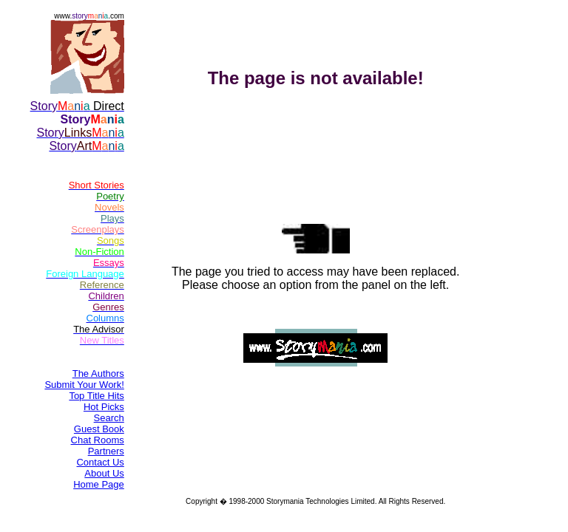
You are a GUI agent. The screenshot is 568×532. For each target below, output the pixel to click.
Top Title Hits (96, 395)
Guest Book (99, 428)
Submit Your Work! (84, 384)
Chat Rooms (97, 440)
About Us (104, 473)
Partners (106, 451)
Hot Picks (104, 406)
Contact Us (100, 462)
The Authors (98, 373)
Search (109, 417)
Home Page (98, 484)
